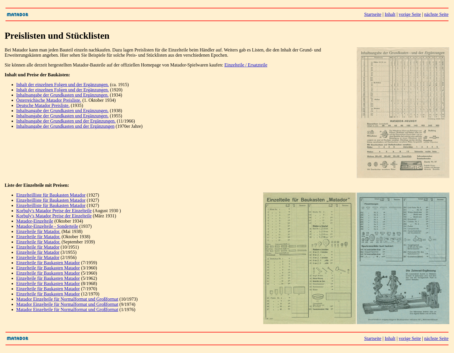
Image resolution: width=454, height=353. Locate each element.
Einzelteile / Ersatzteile (245, 64)
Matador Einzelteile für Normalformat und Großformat (67, 299)
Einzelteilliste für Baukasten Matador (50, 195)
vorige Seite (410, 14)
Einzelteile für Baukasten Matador (48, 262)
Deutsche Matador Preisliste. (42, 105)
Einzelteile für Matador (37, 247)
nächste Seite (436, 14)
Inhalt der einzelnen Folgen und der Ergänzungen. (62, 84)
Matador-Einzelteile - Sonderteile (47, 226)
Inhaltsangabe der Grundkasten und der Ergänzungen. (66, 121)
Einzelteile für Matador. (38, 231)
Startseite (373, 14)
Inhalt (390, 14)
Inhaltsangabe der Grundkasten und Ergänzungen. (62, 95)
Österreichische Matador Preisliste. (48, 100)
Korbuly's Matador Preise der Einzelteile (54, 210)
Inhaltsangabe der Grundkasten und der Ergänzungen (65, 126)
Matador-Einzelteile (34, 221)
